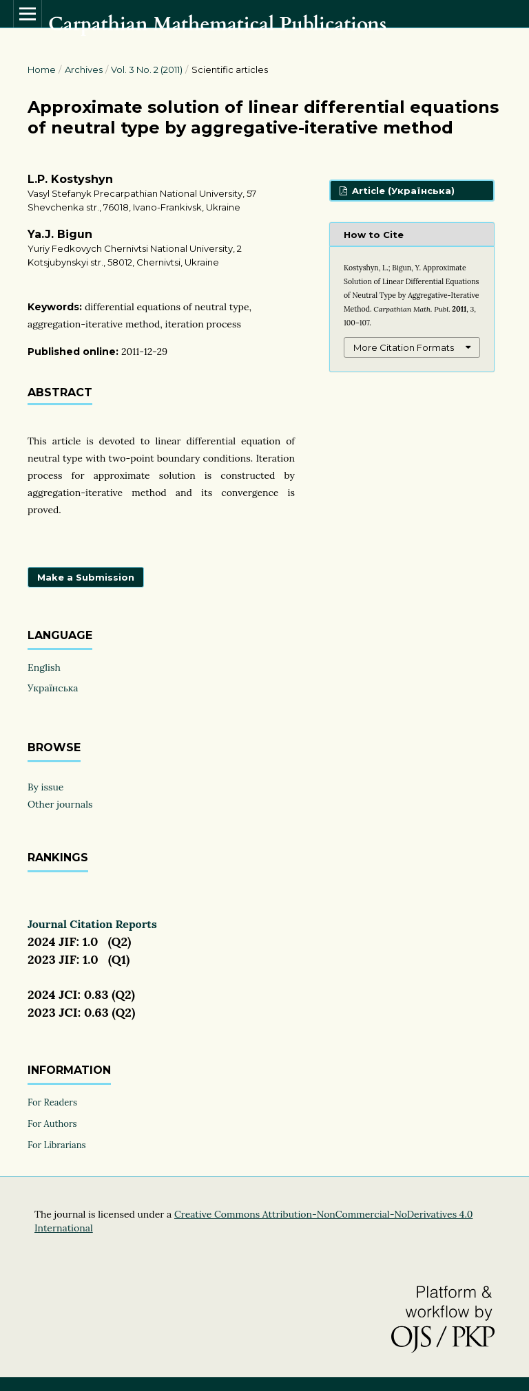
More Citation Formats (403, 347)
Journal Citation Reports (92, 924)
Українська (53, 688)
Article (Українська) (402, 190)
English (44, 667)
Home (42, 69)
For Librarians (57, 1145)
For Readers (52, 1102)
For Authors (52, 1124)
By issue (45, 787)
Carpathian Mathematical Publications (217, 24)
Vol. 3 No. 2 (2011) (147, 69)
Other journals (60, 804)
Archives (84, 69)
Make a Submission (85, 577)
